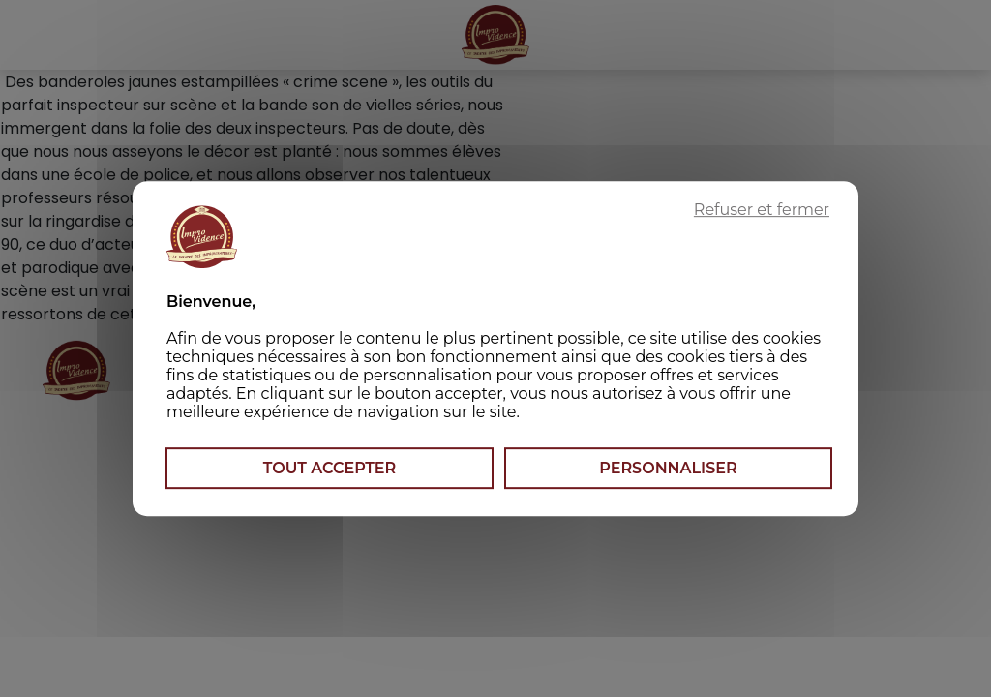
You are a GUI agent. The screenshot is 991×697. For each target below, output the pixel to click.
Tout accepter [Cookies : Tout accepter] (329, 468)
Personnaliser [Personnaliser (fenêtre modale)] (667, 468)
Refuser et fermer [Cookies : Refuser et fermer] (761, 209)
